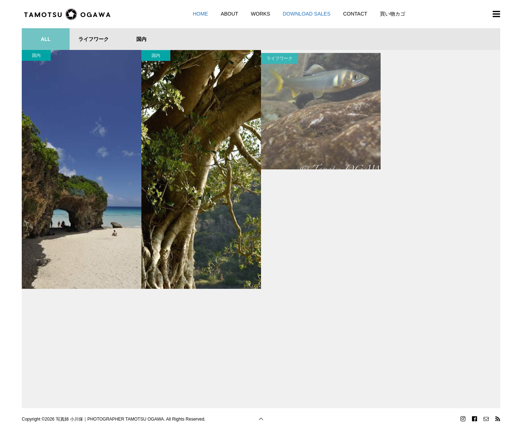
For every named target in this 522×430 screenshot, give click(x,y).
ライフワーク (279, 65)
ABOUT (229, 14)
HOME (200, 14)
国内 (36, 55)
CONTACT (355, 14)
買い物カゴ (392, 14)
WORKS (260, 14)
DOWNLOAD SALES (306, 14)
